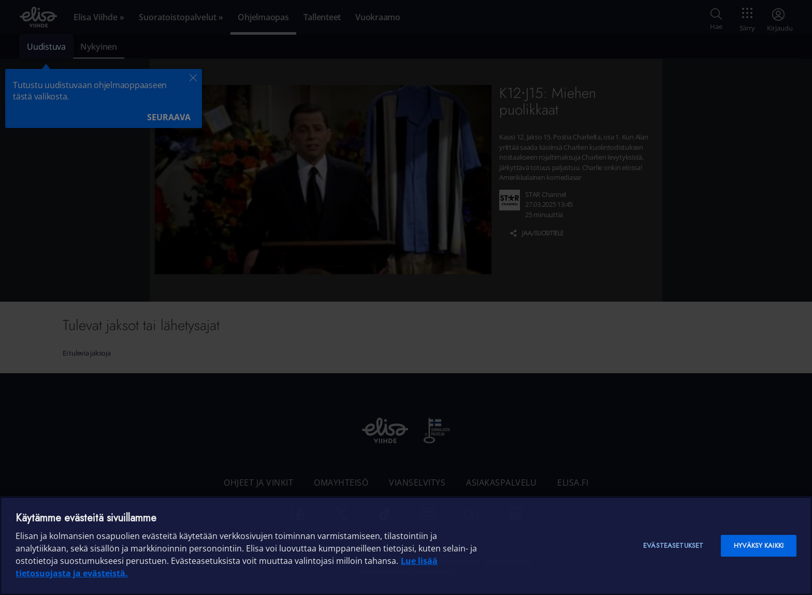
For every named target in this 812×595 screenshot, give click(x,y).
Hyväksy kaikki (759, 545)
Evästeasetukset (673, 545)
